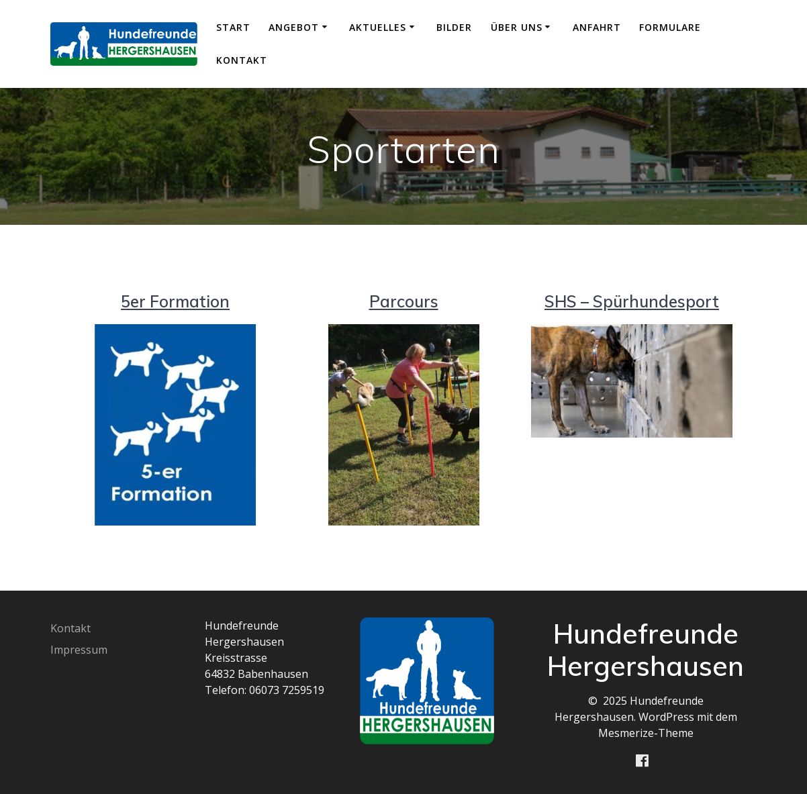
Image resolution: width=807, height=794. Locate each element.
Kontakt (241, 60)
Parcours (403, 301)
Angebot (294, 27)
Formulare (670, 27)
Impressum (78, 649)
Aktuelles (377, 27)
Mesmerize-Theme (646, 733)
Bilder (454, 27)
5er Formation (175, 301)
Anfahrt (597, 27)
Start (233, 27)
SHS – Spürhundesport (631, 301)
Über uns (516, 27)
